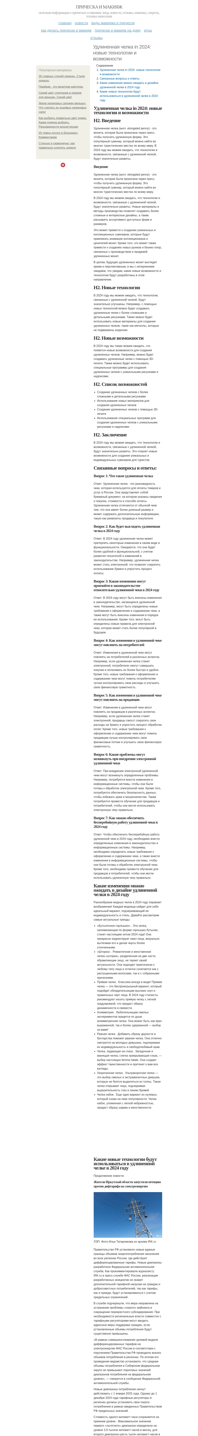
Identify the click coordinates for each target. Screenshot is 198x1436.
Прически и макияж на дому (118, 30)
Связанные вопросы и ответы (119, 78)
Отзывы (96, 38)
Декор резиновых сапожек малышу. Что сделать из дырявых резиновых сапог (63, 107)
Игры (148, 30)
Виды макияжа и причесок (113, 23)
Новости (81, 23)
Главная (65, 23)
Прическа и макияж (99, 7)
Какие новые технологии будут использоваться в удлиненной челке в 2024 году (129, 96)
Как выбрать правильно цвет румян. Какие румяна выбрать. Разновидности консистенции (63, 122)
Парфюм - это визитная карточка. (61, 86)
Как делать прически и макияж (66, 30)
